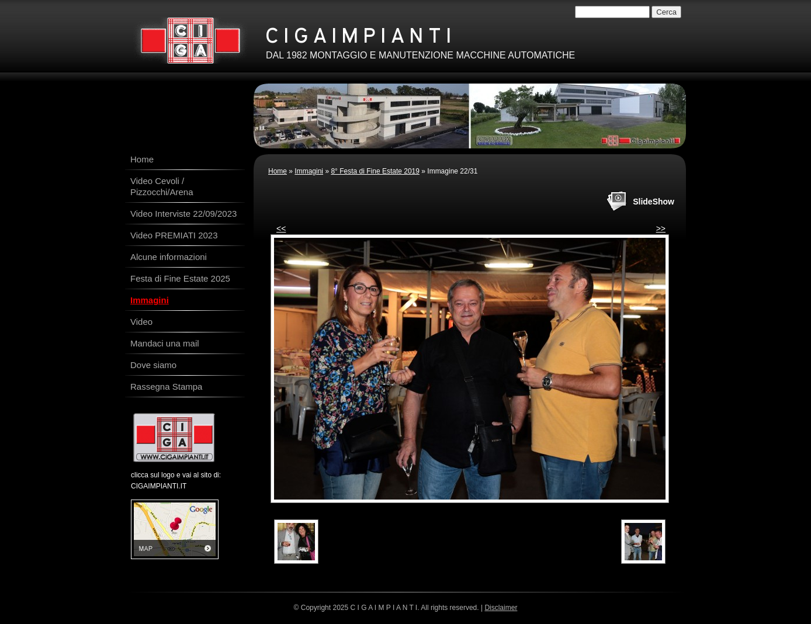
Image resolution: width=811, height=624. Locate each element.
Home (277, 171)
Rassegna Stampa (166, 386)
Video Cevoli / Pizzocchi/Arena (161, 186)
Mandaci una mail (164, 343)
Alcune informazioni (168, 257)
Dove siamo (153, 365)
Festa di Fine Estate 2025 (180, 278)
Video (141, 322)
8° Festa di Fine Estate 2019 (375, 171)
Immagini (308, 171)
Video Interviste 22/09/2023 (183, 214)
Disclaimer (500, 608)
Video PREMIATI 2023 (174, 235)
